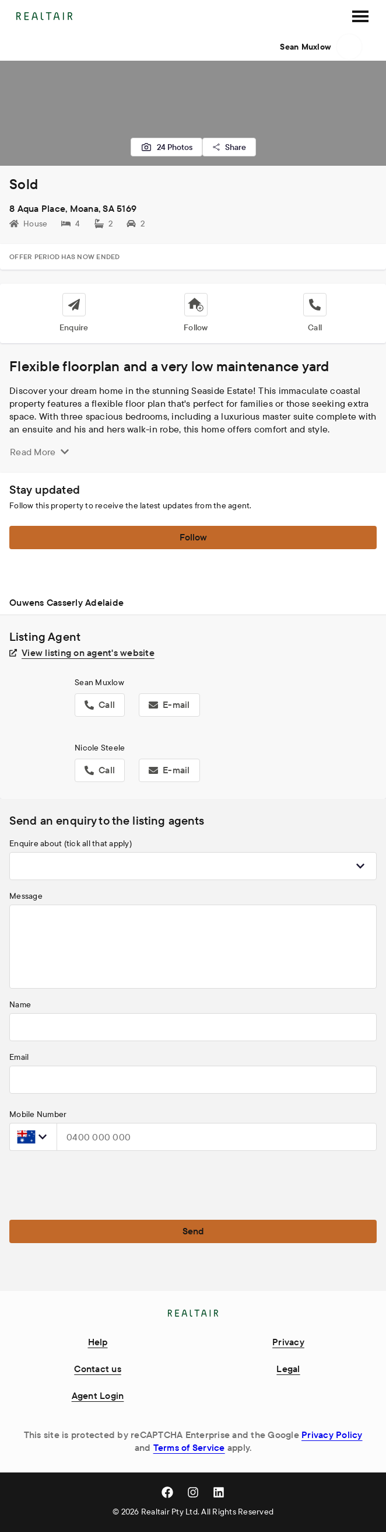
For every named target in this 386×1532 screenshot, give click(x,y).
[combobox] (193, 866)
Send (193, 1231)
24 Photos (166, 147)
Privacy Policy (332, 1434)
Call (100, 704)
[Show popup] (360, 866)
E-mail (169, 704)
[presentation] (98, 1183)
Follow (193, 537)
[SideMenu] (360, 16)
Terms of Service (189, 1447)
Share (229, 147)
